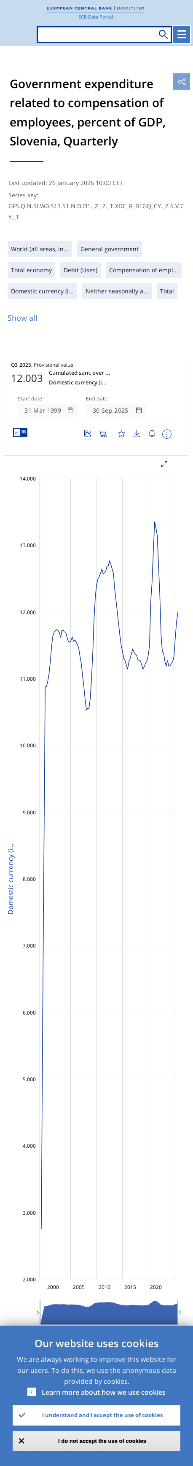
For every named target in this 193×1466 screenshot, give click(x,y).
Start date (30, 398)
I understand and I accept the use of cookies (102, 1415)
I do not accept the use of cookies (102, 1441)
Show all (23, 318)
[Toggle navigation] (181, 34)
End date (97, 398)
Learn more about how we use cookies (104, 1392)
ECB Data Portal (95, 16)
